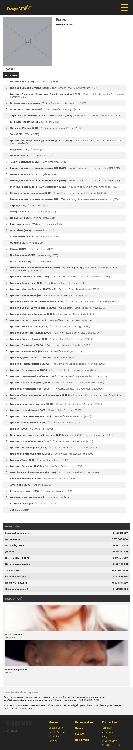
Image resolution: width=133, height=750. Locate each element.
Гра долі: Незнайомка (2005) (45, 410)
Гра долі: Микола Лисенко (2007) (55, 289)
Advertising (108, 732)
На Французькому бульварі (40, 497)
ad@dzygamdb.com (82, 705)
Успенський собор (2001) (43, 478)
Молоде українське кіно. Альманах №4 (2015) (65, 186)
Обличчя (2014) (27, 242)
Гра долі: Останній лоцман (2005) (51, 441)
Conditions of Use (111, 745)
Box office (82, 740)
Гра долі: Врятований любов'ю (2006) (58, 376)
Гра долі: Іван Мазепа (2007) (50, 295)
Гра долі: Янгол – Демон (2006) (51, 338)
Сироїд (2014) (30, 205)
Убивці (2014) (31, 249)
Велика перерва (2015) (34, 174)
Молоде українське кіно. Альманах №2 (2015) (65, 168)
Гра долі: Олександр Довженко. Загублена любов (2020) (67, 95)
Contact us (109, 722)
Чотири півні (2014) (33, 211)
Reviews (52, 740)
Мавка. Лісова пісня (17, 532)
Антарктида (12, 539)
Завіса (19, 509)
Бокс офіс (13, 526)
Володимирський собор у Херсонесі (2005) (61, 435)
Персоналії (13, 598)
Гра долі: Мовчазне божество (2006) (52, 314)
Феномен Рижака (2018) (45, 128)
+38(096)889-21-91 (89, 699)
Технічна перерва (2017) (38, 161)
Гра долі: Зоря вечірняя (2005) (53, 447)
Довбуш (10, 551)
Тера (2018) (24, 134)
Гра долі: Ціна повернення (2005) (50, 416)
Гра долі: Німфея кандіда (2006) (57, 363)
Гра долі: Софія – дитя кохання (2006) (58, 307)
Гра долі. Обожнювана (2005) (45, 422)
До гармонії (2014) (33, 217)
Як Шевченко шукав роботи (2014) (58, 193)
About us (107, 727)
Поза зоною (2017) (33, 155)
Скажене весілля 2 (16, 588)
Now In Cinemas (57, 732)
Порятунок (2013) (31, 261)
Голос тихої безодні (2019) (45, 109)
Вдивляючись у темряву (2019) (48, 103)
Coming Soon (55, 727)
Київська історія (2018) (34, 121)
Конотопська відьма (17, 564)
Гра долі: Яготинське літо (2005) (52, 453)
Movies (53, 722)
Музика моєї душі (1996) (41, 491)
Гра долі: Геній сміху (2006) (50, 345)
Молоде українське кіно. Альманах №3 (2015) (65, 180)
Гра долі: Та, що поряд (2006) (51, 320)
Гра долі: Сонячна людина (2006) (57, 382)
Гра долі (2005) (32, 428)
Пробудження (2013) (34, 255)
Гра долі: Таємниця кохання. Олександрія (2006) (65, 396)
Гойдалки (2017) (28, 149)
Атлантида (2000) (30, 484)
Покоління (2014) (32, 230)
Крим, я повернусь (33, 503)
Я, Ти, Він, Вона (14, 545)
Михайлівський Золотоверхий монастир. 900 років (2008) (63, 269)
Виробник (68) (64, 24)
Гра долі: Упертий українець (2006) (56, 403)
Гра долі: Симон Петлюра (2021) (53, 87)
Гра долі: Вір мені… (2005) (46, 466)
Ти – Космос (12, 570)
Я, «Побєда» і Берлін (17, 557)
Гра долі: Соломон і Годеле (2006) (55, 332)
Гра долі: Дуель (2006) (42, 357)
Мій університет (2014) (36, 224)
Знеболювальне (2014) (34, 236)
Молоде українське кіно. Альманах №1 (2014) (64, 199)
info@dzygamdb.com (15, 699)
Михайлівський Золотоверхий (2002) (54, 472)
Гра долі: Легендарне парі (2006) (56, 388)
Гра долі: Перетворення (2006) (53, 370)
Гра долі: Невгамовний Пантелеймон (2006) (63, 301)
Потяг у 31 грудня (16, 582)
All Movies (53, 736)
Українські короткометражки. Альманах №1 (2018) (65, 115)
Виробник (11, 75)
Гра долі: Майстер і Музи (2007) (60, 276)
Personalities (84, 722)
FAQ (104, 736)
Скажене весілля (15, 576)
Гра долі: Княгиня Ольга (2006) (50, 326)
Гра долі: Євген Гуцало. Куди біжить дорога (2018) (66, 142)
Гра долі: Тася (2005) (39, 460)
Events (79, 734)
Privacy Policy (109, 740)
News (79, 728)
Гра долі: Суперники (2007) (48, 282)
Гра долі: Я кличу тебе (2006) (46, 351)
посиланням (24, 708)
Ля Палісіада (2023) (34, 81)
